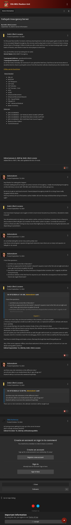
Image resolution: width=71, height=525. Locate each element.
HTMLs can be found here (12, 69)
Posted (15, 37)
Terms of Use (33, 517)
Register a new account (35, 457)
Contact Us (35, 511)
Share (35, 484)
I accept (35, 522)
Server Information (21, 27)
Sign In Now (35, 472)
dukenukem (30, 295)
